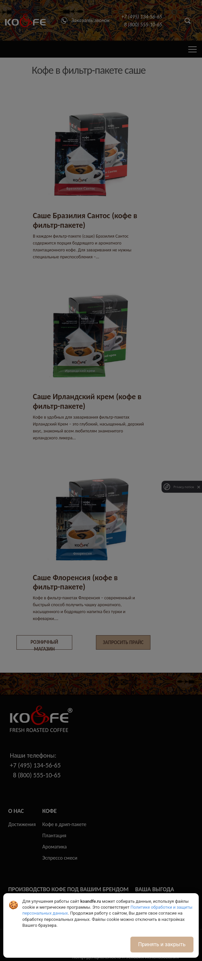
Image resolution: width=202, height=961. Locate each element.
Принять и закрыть (162, 944)
